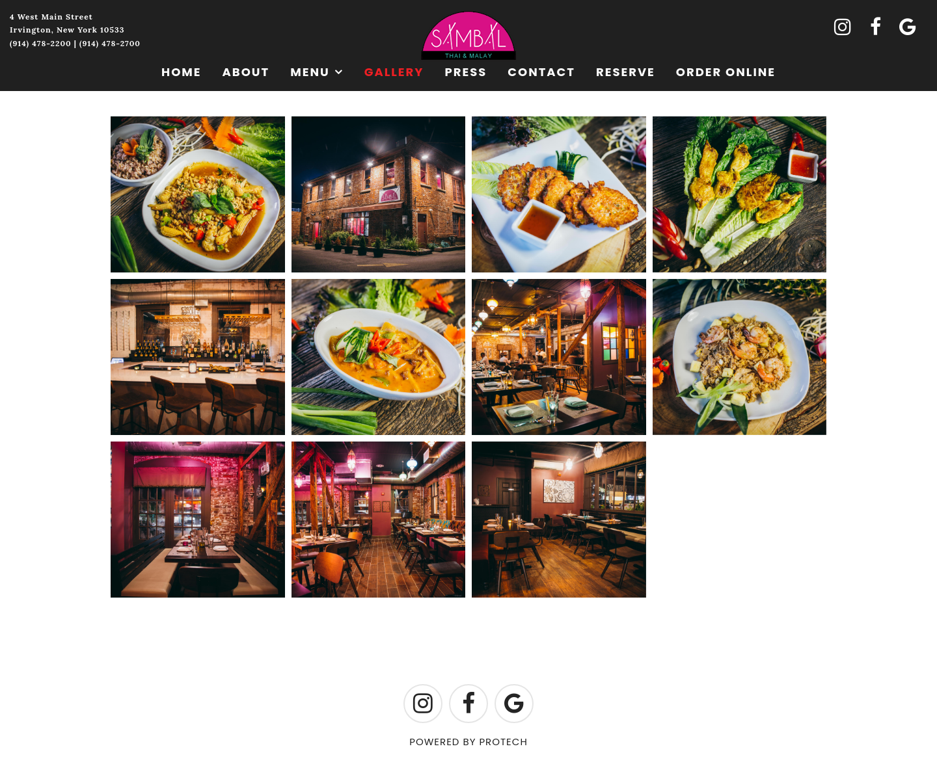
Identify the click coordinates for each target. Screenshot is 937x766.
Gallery (394, 72)
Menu (310, 72)
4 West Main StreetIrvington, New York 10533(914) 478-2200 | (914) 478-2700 (75, 30)
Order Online (726, 72)
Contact (541, 72)
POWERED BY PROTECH (468, 741)
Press (465, 72)
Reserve (625, 72)
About (246, 72)
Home (181, 72)
